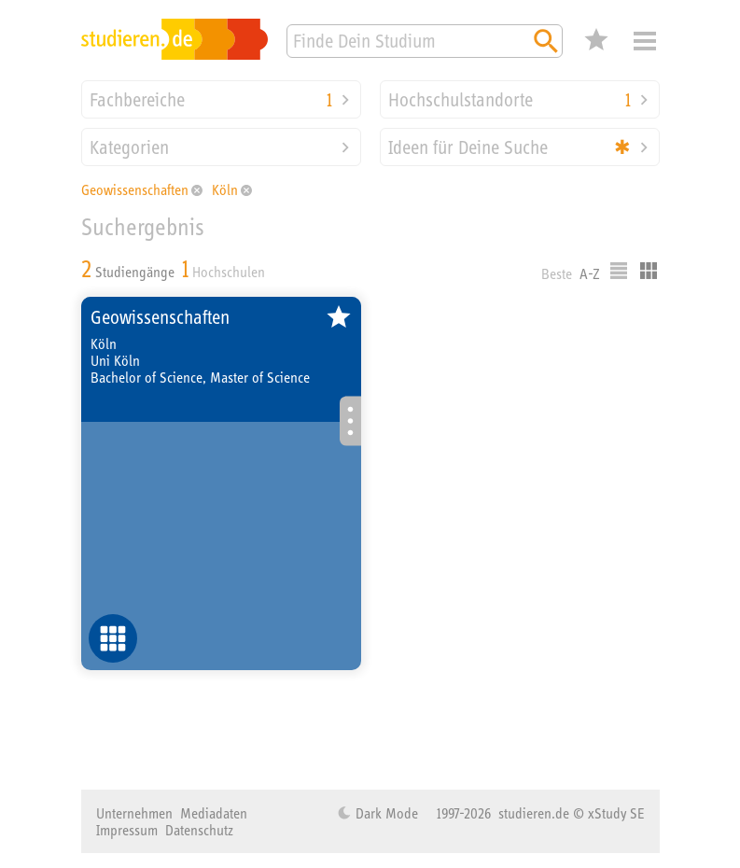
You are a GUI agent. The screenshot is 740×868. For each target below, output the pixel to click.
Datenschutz (199, 829)
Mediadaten (213, 813)
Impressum (127, 829)
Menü (645, 41)
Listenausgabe (618, 270)
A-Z (589, 273)
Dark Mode (385, 813)
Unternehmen (134, 813)
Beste (556, 273)
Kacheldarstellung (648, 270)
